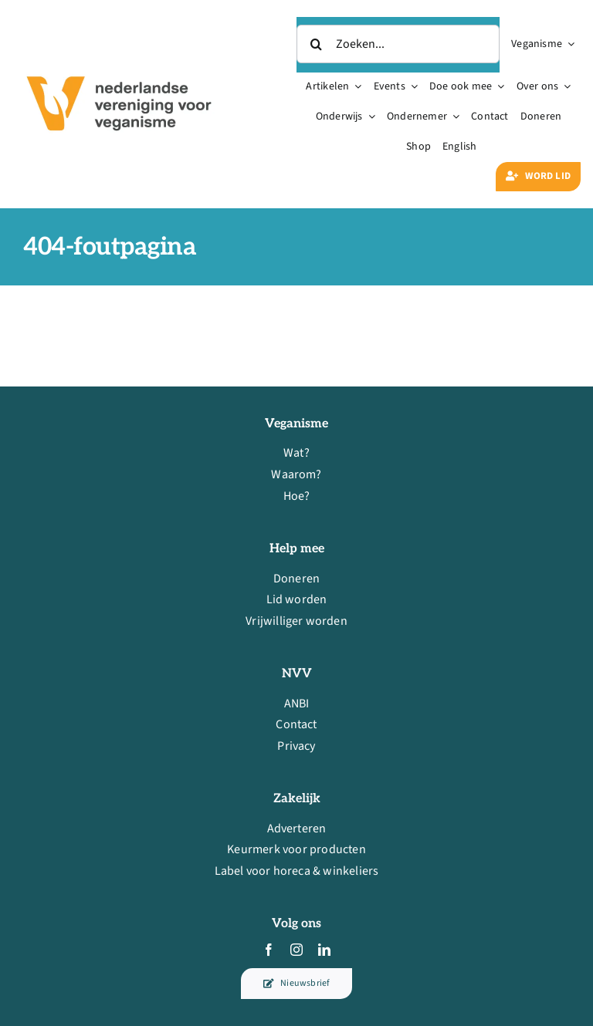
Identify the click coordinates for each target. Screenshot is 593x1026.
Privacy (296, 745)
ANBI (297, 703)
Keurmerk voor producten (296, 850)
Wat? (296, 453)
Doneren (296, 578)
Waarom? (296, 474)
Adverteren (297, 828)
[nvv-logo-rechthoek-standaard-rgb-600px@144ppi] (120, 65)
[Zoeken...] (398, 44)
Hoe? (296, 496)
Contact (296, 724)
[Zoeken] (315, 44)
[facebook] (269, 949)
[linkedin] (324, 949)
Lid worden (296, 599)
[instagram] (296, 949)
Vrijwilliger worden (296, 621)
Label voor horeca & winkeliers (297, 870)
